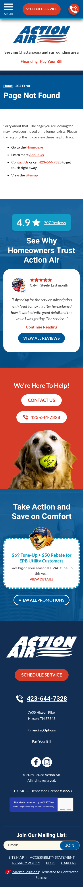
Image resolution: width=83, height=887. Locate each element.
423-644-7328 (73, 9)
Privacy (62, 810)
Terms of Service (44, 806)
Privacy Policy (29, 806)
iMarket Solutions (25, 872)
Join (69, 845)
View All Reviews (41, 338)
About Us (36, 154)
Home (8, 85)
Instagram (47, 762)
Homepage (34, 147)
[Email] (41, 845)
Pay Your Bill (51, 61)
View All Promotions (41, 600)
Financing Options (41, 730)
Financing (29, 61)
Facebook (36, 762)
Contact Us (20, 162)
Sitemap (31, 175)
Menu (8, 14)
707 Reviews (55, 223)
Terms (69, 810)
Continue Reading (41, 327)
